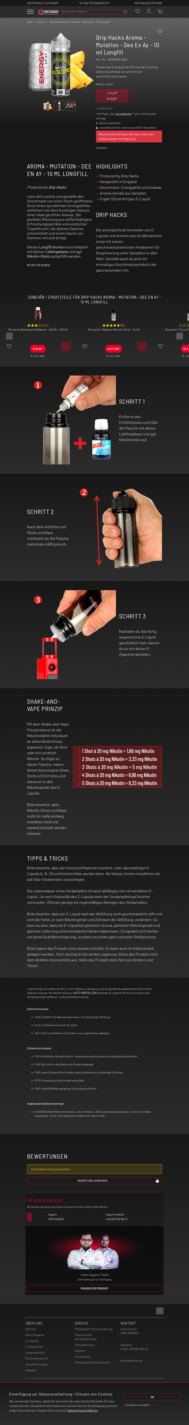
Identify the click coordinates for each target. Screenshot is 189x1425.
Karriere (31, 1329)
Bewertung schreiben (118, 1180)
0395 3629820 (130, 1333)
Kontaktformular (132, 1360)
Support (80, 1350)
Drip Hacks (57, 187)
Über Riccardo (34, 1335)
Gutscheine (82, 1356)
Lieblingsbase (56, 251)
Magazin (30, 1370)
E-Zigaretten (34, 1346)
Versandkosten (124, 113)
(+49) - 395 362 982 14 (134, 1349)
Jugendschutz (35, 1352)
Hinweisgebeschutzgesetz (92, 1362)
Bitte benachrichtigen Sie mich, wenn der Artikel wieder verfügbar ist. (126, 136)
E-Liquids (32, 1341)
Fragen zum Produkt (94, 1288)
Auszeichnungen (36, 1364)
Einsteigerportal (36, 1358)
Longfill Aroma (51, 247)
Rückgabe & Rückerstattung (94, 1329)
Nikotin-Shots (38, 256)
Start (30, 21)
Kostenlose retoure (148, 3)
